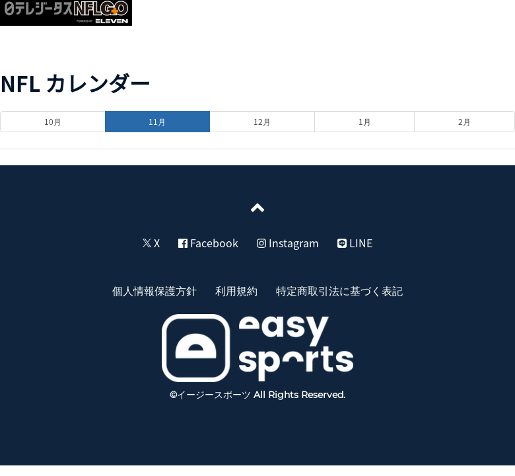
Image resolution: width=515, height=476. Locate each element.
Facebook (208, 243)
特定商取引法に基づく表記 (339, 290)
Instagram (288, 243)
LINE (354, 243)
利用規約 (236, 290)
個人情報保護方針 (154, 290)
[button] (490, 17)
